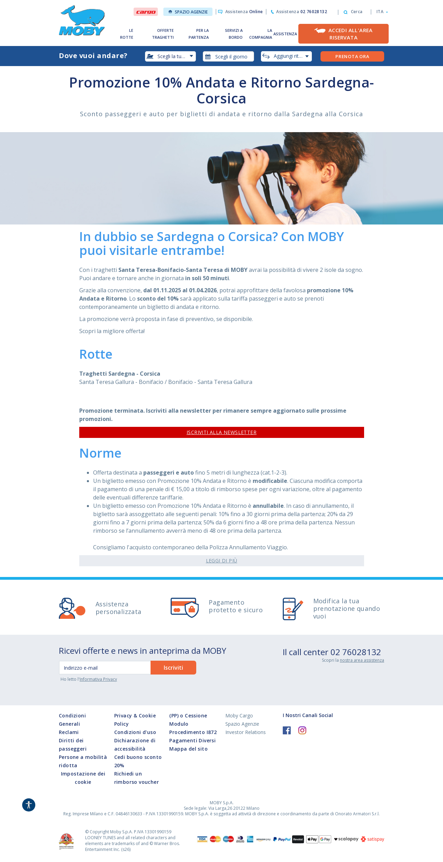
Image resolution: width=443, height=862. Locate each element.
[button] (380, 12)
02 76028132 (356, 652)
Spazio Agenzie (188, 12)
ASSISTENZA (285, 33)
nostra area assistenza (362, 660)
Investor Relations (245, 732)
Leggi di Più (221, 560)
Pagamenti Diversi (192, 740)
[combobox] (228, 56)
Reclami (69, 732)
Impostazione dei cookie (83, 777)
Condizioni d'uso (135, 732)
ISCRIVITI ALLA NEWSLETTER (221, 432)
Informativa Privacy (98, 679)
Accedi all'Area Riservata (350, 34)
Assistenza (244, 12)
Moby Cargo (239, 715)
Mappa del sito (188, 748)
